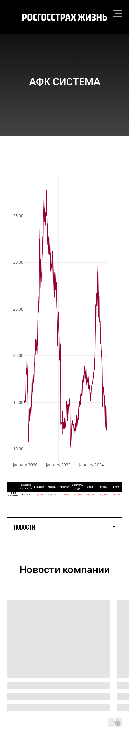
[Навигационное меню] (117, 13)
